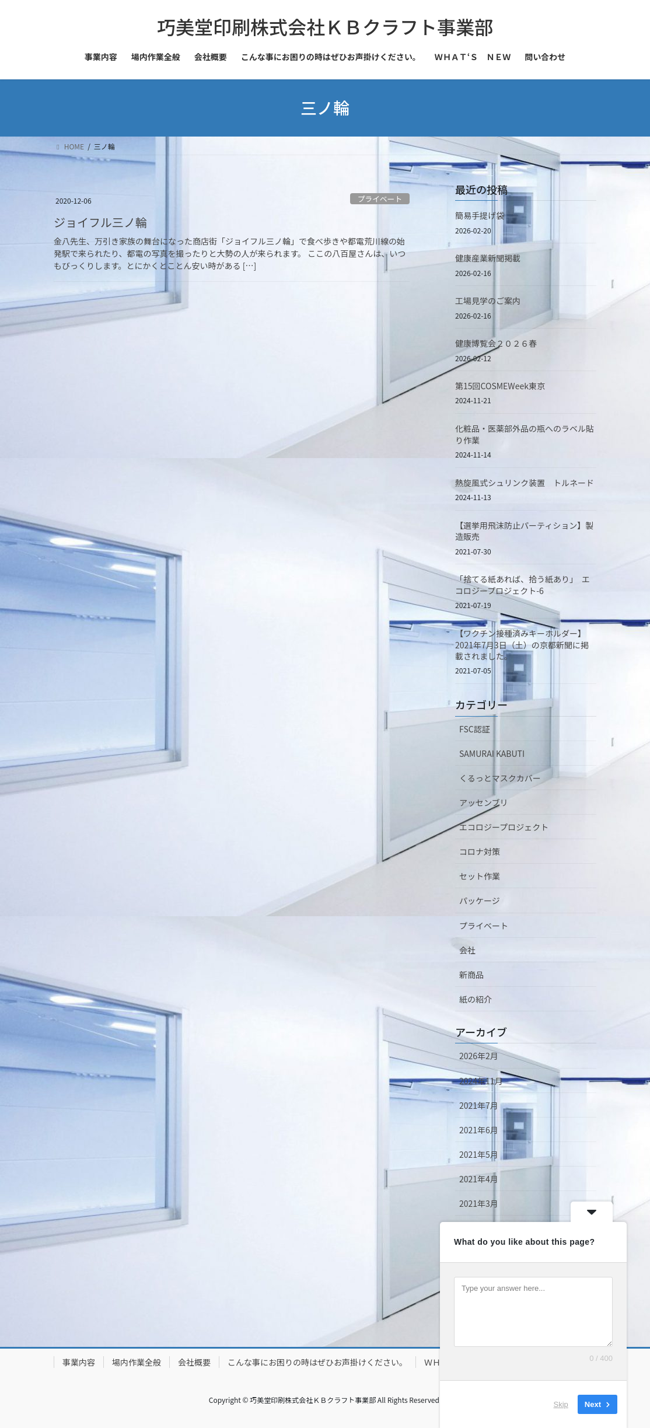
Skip (561, 1404)
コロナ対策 (479, 851)
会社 (467, 950)
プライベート (379, 198)
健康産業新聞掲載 (487, 258)
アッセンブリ (483, 802)
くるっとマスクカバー (500, 778)
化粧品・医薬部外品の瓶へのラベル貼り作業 (524, 434)
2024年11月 (481, 1081)
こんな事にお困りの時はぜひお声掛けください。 (317, 1362)
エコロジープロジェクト (503, 827)
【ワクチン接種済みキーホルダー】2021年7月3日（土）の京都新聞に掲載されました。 (522, 644)
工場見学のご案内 (487, 300)
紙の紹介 (475, 999)
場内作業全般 (136, 1362)
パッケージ (479, 900)
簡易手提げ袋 (479, 215)
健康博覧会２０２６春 (496, 343)
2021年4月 (478, 1179)
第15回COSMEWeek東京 (500, 386)
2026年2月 (478, 1056)
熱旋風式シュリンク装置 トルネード (524, 482)
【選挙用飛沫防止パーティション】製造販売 (524, 531)
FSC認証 (474, 729)
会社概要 (194, 1362)
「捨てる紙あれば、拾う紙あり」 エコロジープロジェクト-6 (522, 584)
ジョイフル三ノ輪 (100, 222)
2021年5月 (478, 1154)
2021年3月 (478, 1203)
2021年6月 (478, 1130)
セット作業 (479, 876)
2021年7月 (478, 1105)
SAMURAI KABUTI (492, 753)
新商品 (471, 974)
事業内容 (78, 1362)
